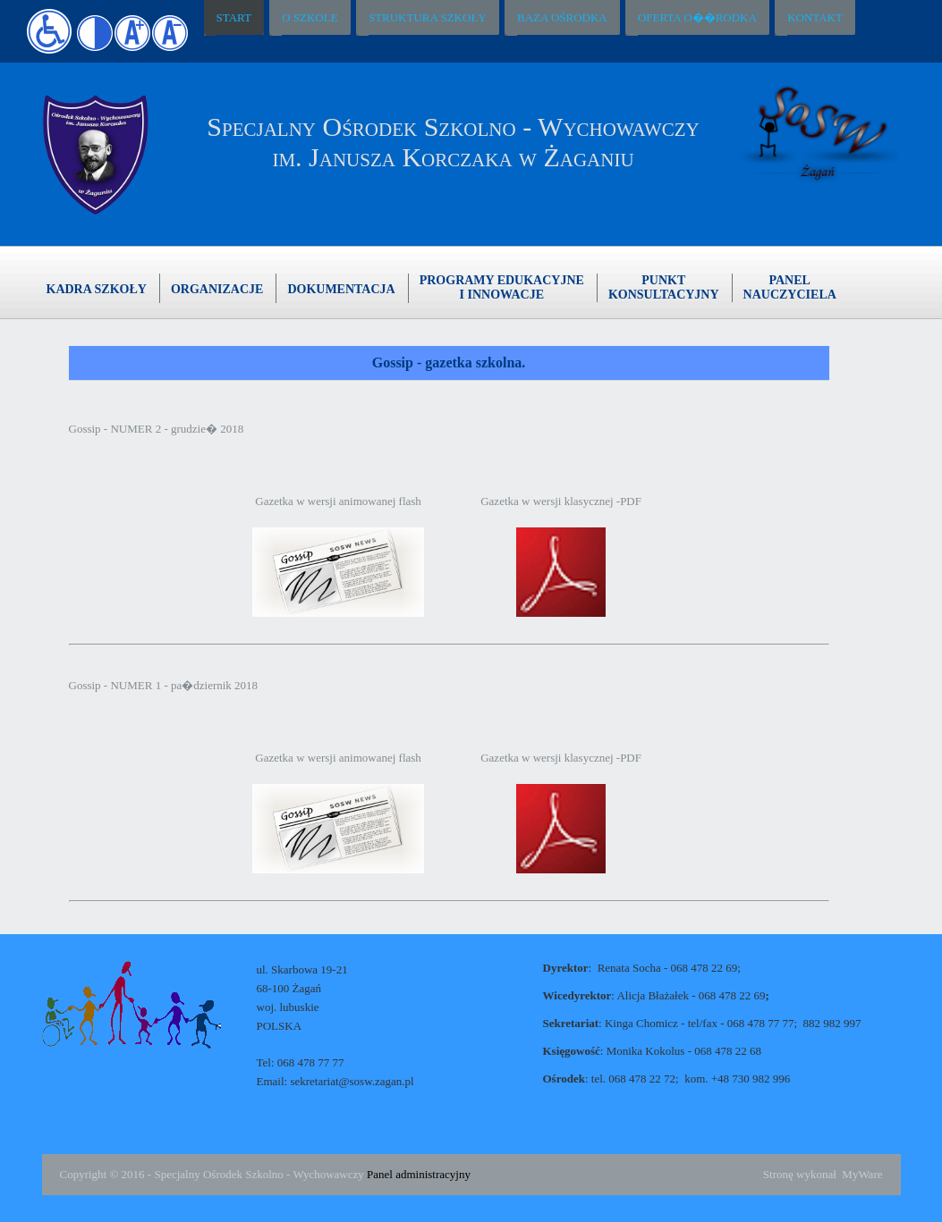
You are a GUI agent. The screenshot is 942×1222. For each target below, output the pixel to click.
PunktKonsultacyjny (663, 287)
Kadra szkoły (97, 289)
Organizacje (217, 289)
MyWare (862, 1174)
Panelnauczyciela (789, 287)
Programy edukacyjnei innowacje (502, 287)
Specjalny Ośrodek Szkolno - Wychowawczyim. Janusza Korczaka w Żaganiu (453, 142)
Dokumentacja (341, 289)
